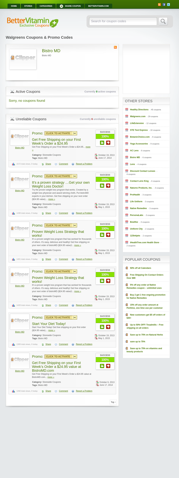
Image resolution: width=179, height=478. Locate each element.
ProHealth (135, 194)
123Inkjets (135, 235)
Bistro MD (19, 148)
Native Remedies (138, 208)
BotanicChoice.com (140, 137)
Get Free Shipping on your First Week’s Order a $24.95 (56, 141)
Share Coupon (73, 6)
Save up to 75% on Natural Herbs (146, 335)
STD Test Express (139, 130)
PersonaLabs (136, 215)
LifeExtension (137, 123)
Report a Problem (84, 164)
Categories (46, 6)
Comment (63, 164)
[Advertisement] (151, 67)
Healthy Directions (139, 109)
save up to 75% (137, 341)
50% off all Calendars (140, 268)
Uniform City (136, 229)
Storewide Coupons (51, 155)
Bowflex (134, 222)
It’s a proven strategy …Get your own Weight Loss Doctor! (61, 184)
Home (14, 6)
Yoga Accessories (139, 144)
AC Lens (134, 150)
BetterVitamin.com (98, 6)
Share (48, 164)
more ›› (51, 199)
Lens (132, 164)
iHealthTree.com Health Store (144, 242)
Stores (28, 6)
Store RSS (115, 47)
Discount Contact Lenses (142, 171)
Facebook (164, 4)
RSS (159, 4)
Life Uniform (136, 201)
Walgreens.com (137, 116)
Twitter (168, 4)
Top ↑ (113, 402)
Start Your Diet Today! (49, 324)
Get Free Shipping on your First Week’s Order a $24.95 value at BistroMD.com (56, 366)
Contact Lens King (139, 181)
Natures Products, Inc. (141, 188)
